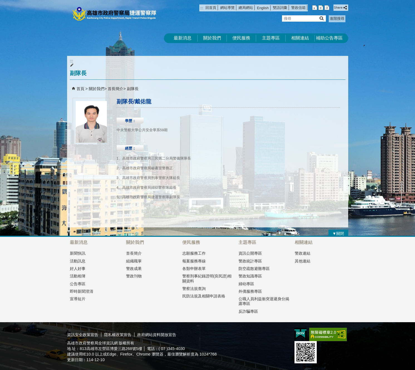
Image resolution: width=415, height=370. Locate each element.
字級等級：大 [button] (327, 7)
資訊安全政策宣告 (82, 334)
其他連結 (302, 261)
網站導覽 (227, 8)
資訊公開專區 (250, 253)
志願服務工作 (194, 253)
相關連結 (300, 38)
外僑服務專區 (250, 291)
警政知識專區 (250, 276)
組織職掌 (134, 261)
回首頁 (210, 8)
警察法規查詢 (194, 288)
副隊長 (133, 88)
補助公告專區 (329, 38)
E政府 (300, 334)
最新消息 (182, 38)
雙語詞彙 (280, 8)
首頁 (80, 88)
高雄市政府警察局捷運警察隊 (114, 14)
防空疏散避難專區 (254, 268)
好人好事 (77, 268)
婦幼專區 (246, 284)
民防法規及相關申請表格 (203, 296)
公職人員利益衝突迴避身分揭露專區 (264, 301)
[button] (321, 18)
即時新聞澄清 (81, 291)
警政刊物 (134, 276)
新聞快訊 (77, 253)
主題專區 (271, 38)
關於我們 (212, 38)
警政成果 (134, 268)
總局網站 (246, 8)
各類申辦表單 (194, 268)
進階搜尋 (337, 18)
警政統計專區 (250, 261)
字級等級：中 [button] (320, 7)
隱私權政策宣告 (117, 334)
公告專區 (77, 284)
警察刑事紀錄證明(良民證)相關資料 (207, 278)
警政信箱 (298, 8)
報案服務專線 (194, 261)
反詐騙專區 (248, 311)
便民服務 (241, 38)
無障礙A (328, 334)
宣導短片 (77, 299)
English (263, 8)
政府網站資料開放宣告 (156, 334)
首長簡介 (115, 88)
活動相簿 (77, 276)
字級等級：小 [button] (314, 7)
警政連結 (302, 253)
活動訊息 (77, 261)
